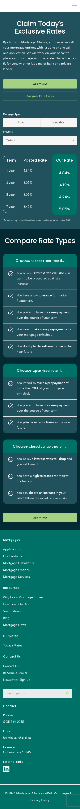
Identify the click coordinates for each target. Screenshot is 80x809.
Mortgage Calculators (18, 563)
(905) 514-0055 (13, 722)
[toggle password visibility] (68, 693)
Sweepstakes (12, 611)
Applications (12, 549)
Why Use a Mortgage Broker (23, 597)
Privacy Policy (39, 800)
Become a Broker (15, 673)
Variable (58, 122)
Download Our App (17, 604)
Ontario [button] (11, 140)
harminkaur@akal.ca (17, 738)
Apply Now (40, 84)
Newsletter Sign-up (16, 680)
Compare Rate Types (40, 96)
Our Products (12, 556)
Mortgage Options (16, 570)
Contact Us (11, 666)
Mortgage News (14, 625)
